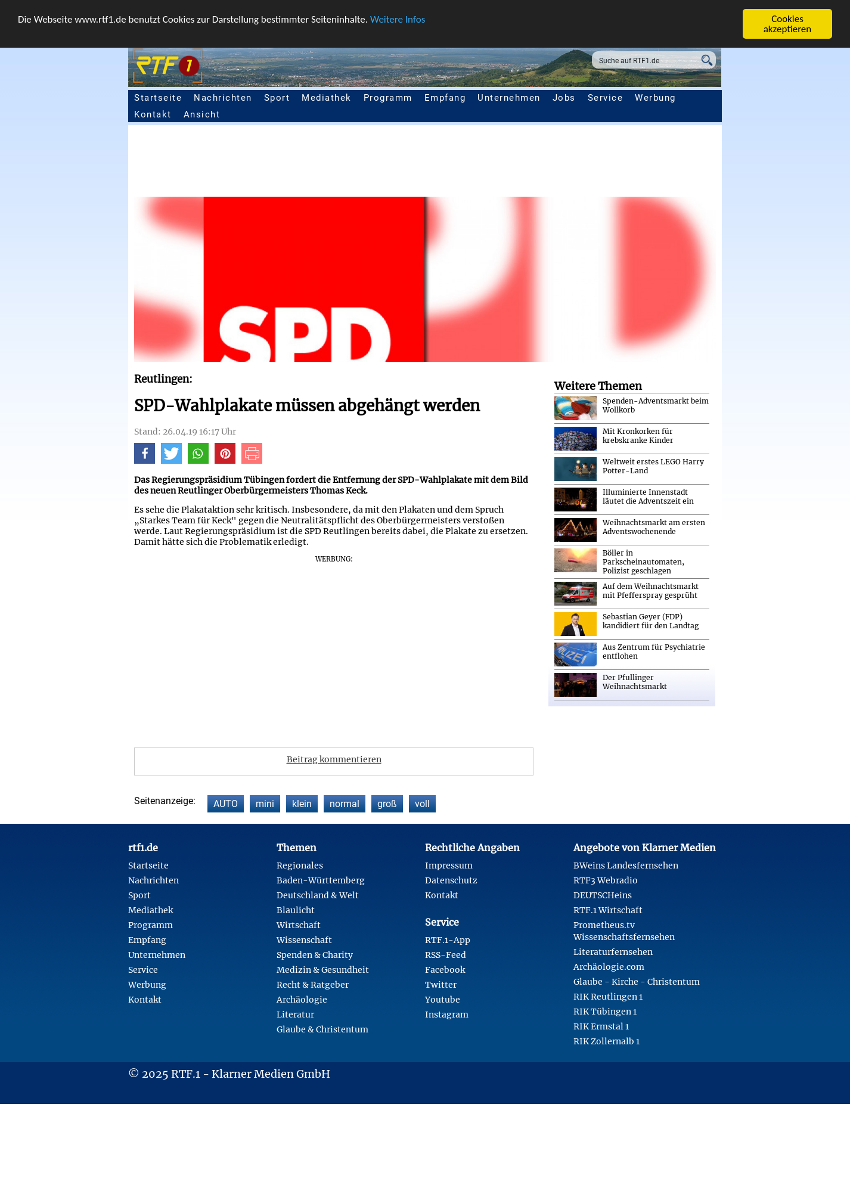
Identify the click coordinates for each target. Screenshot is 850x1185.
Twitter (441, 984)
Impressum (449, 865)
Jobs (564, 97)
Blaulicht (296, 910)
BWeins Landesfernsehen (625, 865)
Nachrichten (223, 97)
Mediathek (327, 97)
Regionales (300, 865)
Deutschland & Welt (318, 895)
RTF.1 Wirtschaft (608, 910)
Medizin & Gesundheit (323, 969)
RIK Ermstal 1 (601, 1026)
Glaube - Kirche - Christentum (636, 981)
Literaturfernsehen (613, 952)
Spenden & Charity (315, 955)
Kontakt (153, 114)
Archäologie (302, 999)
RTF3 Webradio (605, 880)
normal (344, 803)
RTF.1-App (447, 940)
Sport (277, 97)
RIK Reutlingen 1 (608, 996)
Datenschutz (451, 880)
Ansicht (202, 114)
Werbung (655, 97)
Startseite (158, 97)
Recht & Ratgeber (313, 984)
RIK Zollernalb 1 (606, 1041)
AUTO (225, 803)
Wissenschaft (304, 940)
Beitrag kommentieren (334, 759)
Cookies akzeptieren (788, 24)
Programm (388, 97)
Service (605, 97)
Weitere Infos (397, 19)
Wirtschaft (299, 925)
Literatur (295, 1014)
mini (265, 803)
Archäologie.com (608, 966)
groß (387, 803)
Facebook (445, 969)
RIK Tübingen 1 (605, 1011)
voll (422, 803)
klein (302, 803)
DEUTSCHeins (602, 895)
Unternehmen (509, 97)
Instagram (447, 1014)
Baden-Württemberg (321, 880)
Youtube (442, 999)
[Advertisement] (491, 164)
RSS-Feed (445, 955)
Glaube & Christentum (322, 1029)
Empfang (445, 97)
